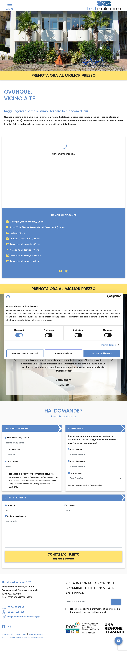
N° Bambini (70, 505)
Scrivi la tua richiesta (15, 516)
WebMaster (36, 634)
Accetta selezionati (63, 353)
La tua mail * (11, 462)
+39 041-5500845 (13, 607)
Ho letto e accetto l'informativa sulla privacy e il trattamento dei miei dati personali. (95, 609)
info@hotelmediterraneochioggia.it (22, 616)
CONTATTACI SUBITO (63, 556)
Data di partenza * (77, 461)
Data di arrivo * (76, 449)
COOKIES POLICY (21, 634)
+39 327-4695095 (13, 612)
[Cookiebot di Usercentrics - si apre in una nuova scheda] (109, 297)
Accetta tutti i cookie (102, 353)
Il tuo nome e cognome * (17, 438)
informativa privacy (42, 473)
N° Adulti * (11, 505)
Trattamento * (76, 473)
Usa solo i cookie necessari (25, 353)
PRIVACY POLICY (7, 634)
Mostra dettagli (108, 345)
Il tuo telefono (12, 450)
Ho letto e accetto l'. (33, 473)
